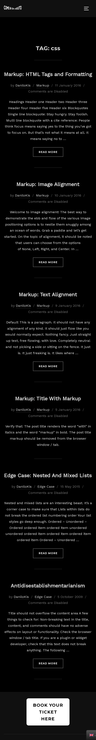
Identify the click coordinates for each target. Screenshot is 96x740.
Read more (51, 152)
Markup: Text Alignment (48, 295)
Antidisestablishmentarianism (48, 586)
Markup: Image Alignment (47, 184)
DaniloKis (23, 85)
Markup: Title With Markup (48, 399)
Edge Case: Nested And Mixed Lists (48, 476)
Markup (42, 85)
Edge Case (46, 487)
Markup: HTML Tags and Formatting (48, 74)
